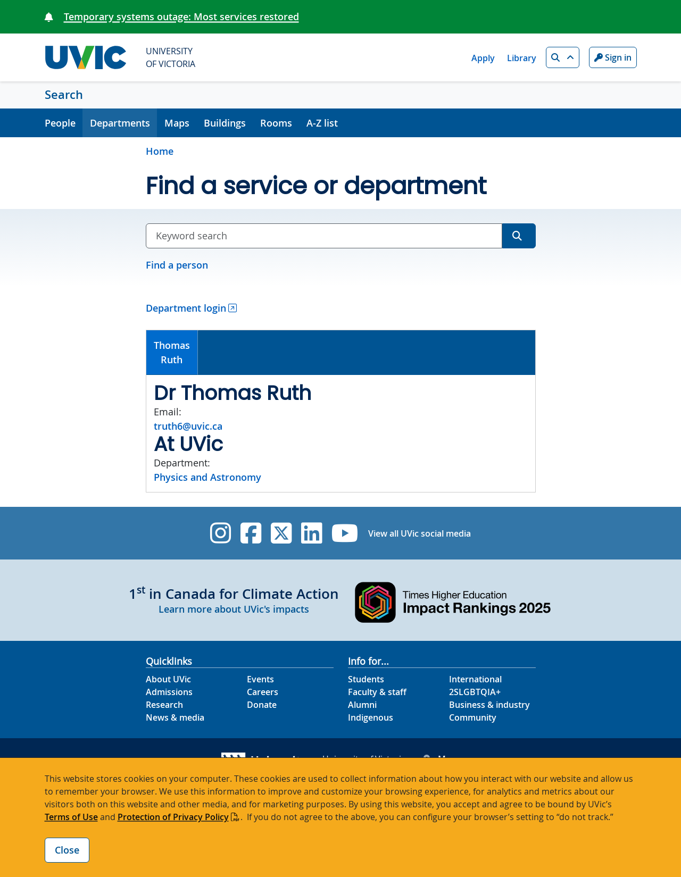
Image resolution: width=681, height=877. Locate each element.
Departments (120, 122)
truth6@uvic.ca (188, 426)
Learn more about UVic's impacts (234, 609)
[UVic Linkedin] (311, 533)
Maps (176, 122)
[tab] (172, 352)
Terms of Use (71, 817)
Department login (186, 308)
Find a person (177, 264)
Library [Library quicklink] (521, 58)
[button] (562, 57)
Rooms (276, 122)
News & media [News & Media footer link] (175, 717)
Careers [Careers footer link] (262, 692)
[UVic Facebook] (250, 533)
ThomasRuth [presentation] (172, 352)
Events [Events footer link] (260, 679)
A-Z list (322, 122)
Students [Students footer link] (366, 679)
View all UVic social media (419, 533)
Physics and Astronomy (207, 477)
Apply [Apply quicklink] (483, 58)
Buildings (225, 122)
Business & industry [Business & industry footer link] (489, 705)
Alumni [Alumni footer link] (362, 705)
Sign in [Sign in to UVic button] (613, 57)
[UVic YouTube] (345, 533)
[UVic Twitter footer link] (281, 533)
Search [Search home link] (64, 95)
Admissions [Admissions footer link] (169, 692)
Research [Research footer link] (164, 705)
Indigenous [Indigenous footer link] (370, 717)
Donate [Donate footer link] (262, 705)
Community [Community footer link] (472, 717)
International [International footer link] (475, 679)
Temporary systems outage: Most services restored (181, 16)
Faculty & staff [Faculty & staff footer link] (377, 692)
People (60, 122)
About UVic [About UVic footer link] (168, 679)
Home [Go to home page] (159, 151)
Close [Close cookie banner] (67, 849)
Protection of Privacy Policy (173, 817)
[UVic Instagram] (220, 533)
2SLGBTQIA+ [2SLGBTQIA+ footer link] (475, 692)
